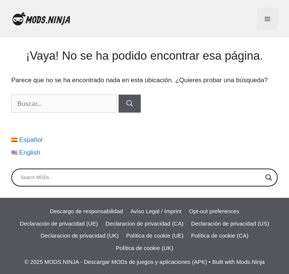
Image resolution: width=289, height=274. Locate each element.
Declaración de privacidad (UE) (59, 223)
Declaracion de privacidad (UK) (80, 235)
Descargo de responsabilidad (86, 211)
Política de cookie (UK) (144, 248)
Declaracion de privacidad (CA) (144, 223)
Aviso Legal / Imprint (156, 211)
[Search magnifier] (268, 177)
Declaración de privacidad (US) (230, 223)
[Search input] (141, 177)
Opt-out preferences (214, 211)
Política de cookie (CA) (220, 235)
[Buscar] (130, 104)
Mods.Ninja (250, 262)
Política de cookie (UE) (155, 235)
